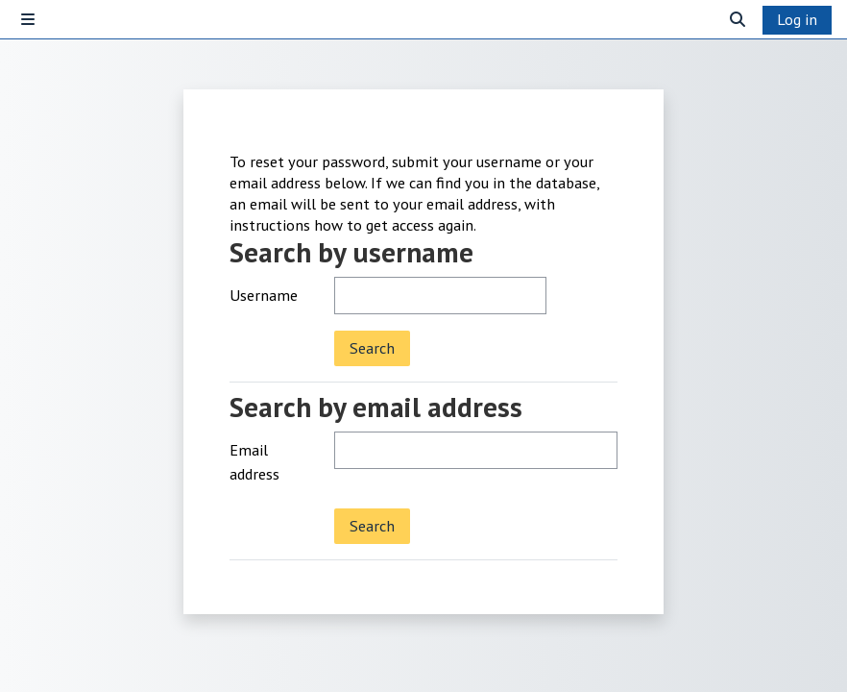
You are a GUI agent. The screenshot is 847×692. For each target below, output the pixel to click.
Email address (254, 461)
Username (264, 295)
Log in (797, 19)
